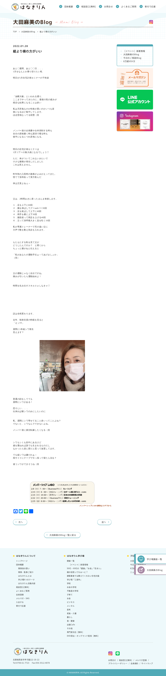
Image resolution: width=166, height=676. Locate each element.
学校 (69, 583)
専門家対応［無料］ (75, 632)
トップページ (22, 560)
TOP (15, 31)
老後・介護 (72, 613)
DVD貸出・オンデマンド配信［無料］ (83, 635)
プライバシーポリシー (117, 663)
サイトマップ (147, 663)
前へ (104, 522)
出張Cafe (71, 624)
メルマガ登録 (141, 660)
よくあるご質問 (128, 6)
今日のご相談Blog (132, 57)
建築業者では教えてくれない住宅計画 (83, 575)
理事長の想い (24, 568)
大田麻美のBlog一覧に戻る (62, 534)
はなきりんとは (25, 575)
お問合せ (108, 6)
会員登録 (20, 594)
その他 (70, 628)
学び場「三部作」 (74, 579)
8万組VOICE (129, 61)
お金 (69, 598)
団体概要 (68, 6)
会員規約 (134, 663)
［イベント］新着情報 (134, 51)
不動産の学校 (72, 590)
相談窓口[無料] (88, 6)
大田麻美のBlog (28, 31)
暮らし (70, 617)
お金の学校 (72, 587)
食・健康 (71, 620)
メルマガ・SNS (22, 598)
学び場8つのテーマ (26, 579)
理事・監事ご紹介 (25, 572)
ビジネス (71, 602)
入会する (20, 602)
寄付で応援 (150, 6)
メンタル (71, 605)
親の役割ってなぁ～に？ (77, 572)
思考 (69, 609)
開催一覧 (71, 560)
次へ (20, 522)
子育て (70, 594)
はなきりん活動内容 (26, 583)
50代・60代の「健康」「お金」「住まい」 (84, 568)
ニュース (134, 572)
